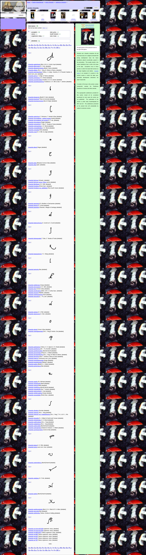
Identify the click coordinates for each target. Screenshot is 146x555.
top (29, 52)
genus (49, 2)
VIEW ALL (45, 28)
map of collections (89, 27)
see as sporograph (89, 25)
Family (37, 2)
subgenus (60, 2)
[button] (21, 15)
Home (28, 2)
